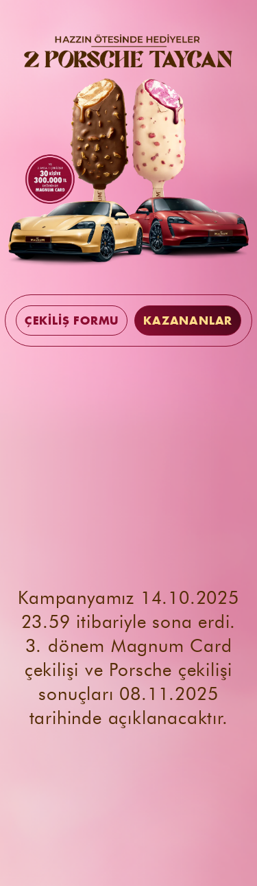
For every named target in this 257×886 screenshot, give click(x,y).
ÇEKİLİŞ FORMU (72, 320)
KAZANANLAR (187, 320)
